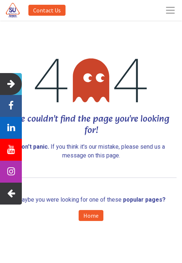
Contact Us (47, 10)
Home (91, 215)
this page (107, 155)
